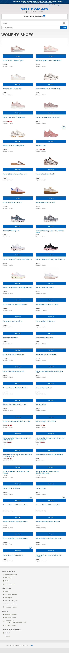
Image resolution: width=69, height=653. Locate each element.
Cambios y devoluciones (11, 604)
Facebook (7, 633)
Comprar (18, 56)
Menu (5, 23)
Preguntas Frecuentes (10, 617)
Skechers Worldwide (10, 584)
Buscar (64, 27)
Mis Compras (8, 597)
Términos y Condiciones (11, 594)
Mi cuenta (7, 591)
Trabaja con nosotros (10, 625)
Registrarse (60, 5)
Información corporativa (11, 574)
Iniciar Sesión (51, 5)
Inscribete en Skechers (11, 607)
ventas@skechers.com (11, 614)
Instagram (7, 636)
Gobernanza (8, 578)
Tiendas (7, 581)
